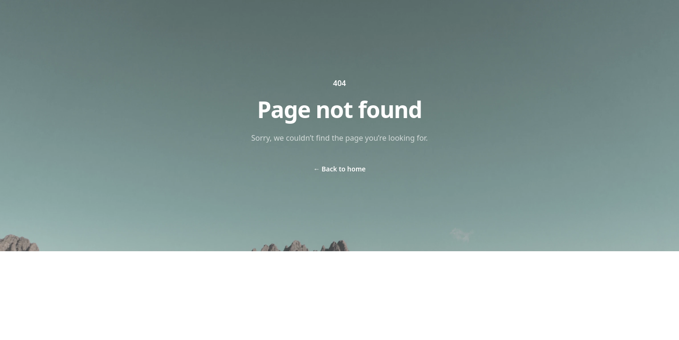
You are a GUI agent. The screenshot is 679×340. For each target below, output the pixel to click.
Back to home (339, 168)
